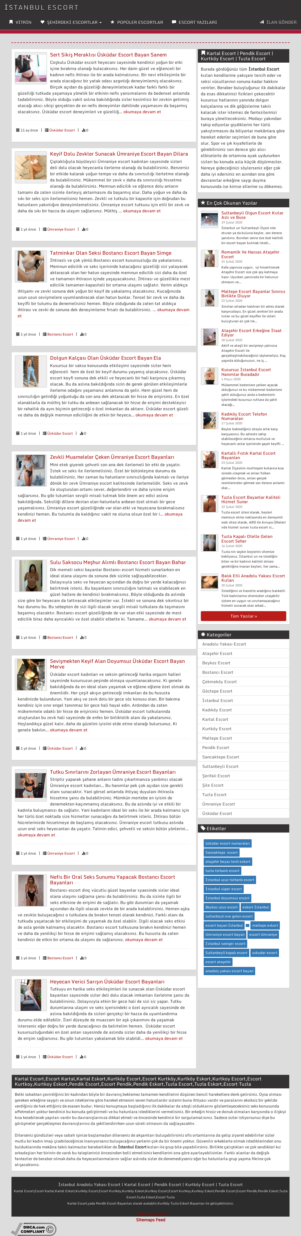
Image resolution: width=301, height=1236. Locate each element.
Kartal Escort (215, 719)
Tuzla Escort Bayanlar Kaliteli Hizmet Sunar (250, 499)
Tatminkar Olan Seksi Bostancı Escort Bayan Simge (110, 253)
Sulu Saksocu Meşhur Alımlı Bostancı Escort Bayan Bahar (118, 562)
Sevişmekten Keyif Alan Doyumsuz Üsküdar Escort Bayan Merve (117, 663)
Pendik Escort (215, 747)
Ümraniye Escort (61, 229)
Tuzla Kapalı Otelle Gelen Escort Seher (246, 538)
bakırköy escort (152, 1213)
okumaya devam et (142, 111)
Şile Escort (213, 785)
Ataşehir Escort (217, 653)
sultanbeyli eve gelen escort (229, 916)
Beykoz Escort (216, 662)
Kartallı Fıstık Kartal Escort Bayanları (248, 455)
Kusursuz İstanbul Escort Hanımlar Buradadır (246, 371)
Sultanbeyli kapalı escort (226, 952)
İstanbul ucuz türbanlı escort (229, 880)
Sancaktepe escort (221, 852)
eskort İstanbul (256, 907)
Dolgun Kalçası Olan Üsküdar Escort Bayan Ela (105, 358)
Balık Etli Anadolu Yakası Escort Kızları (253, 577)
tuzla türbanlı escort (222, 870)
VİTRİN (20, 22)
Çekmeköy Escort (219, 681)
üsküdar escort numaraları (227, 843)
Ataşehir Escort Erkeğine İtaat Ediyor (251, 332)
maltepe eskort (265, 925)
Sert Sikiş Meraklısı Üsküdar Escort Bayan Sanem (108, 55)
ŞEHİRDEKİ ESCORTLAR (71, 22)
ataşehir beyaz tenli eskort (227, 861)
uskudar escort (264, 952)
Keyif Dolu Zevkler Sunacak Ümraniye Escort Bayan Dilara (119, 154)
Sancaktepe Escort (220, 756)
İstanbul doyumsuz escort (227, 898)
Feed (160, 1219)
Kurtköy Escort (217, 728)
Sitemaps (145, 1219)
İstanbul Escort (41, 7)
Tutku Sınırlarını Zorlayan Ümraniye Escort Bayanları (113, 772)
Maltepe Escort (217, 738)
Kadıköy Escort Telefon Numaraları (244, 416)
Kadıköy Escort (217, 709)
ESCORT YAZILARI (194, 22)
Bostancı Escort (60, 334)
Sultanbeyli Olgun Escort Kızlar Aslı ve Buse (252, 215)
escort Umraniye (263, 934)
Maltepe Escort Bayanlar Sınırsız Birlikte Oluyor (253, 293)
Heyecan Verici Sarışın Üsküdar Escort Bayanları (107, 981)
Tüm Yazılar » (243, 616)
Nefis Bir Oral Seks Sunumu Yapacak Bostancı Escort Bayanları (112, 879)
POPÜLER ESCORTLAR (137, 22)
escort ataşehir (218, 962)
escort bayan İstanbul (224, 925)
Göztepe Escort (217, 691)
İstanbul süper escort (223, 889)
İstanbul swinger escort (225, 943)
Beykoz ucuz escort (221, 907)
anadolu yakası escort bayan (229, 971)
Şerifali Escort (216, 775)
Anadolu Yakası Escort (224, 643)
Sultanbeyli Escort (220, 766)
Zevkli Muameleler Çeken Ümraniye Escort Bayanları (112, 457)
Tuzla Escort (214, 794)
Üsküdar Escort (62, 130)
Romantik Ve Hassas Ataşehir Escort (250, 254)
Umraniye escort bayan (225, 934)
